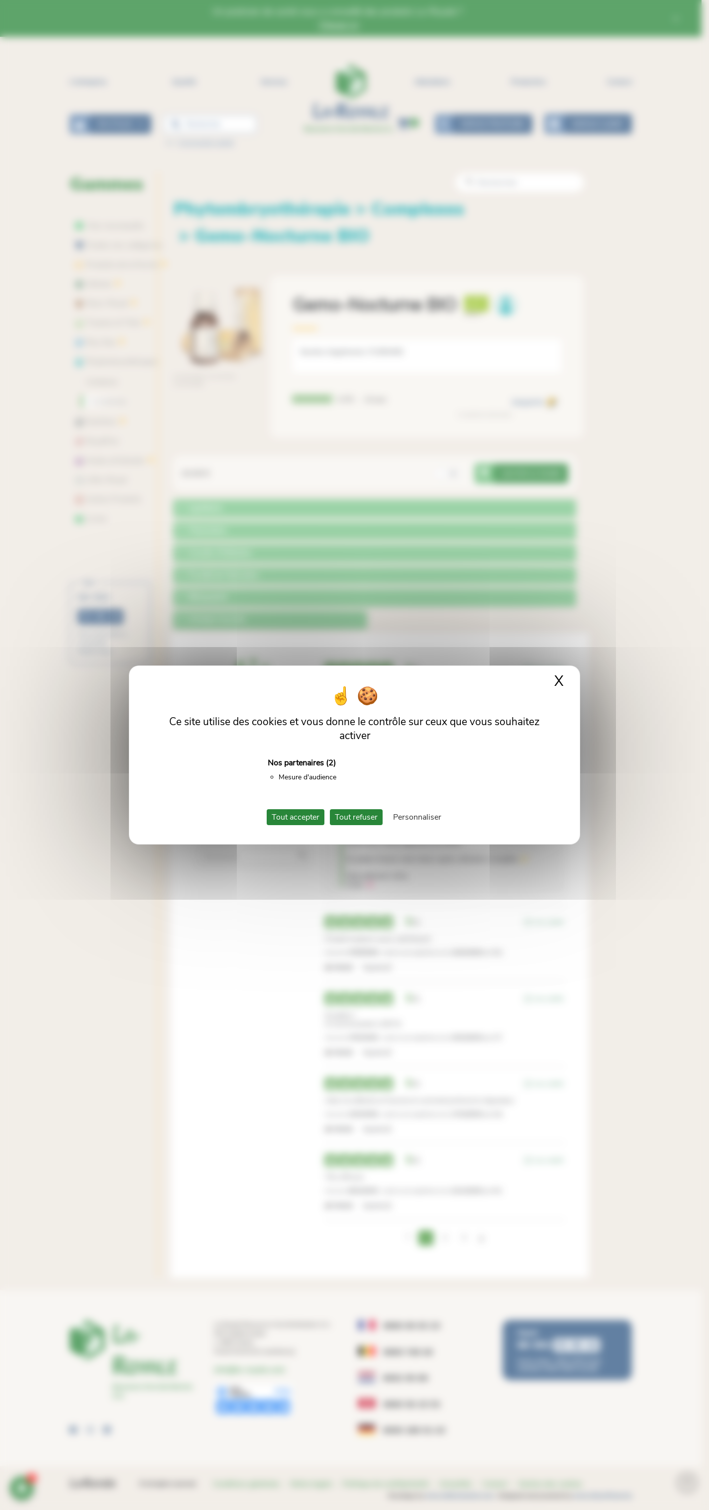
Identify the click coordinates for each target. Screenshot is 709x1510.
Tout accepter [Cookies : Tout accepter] (295, 817)
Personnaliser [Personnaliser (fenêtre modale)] (417, 817)
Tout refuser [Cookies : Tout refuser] (356, 817)
